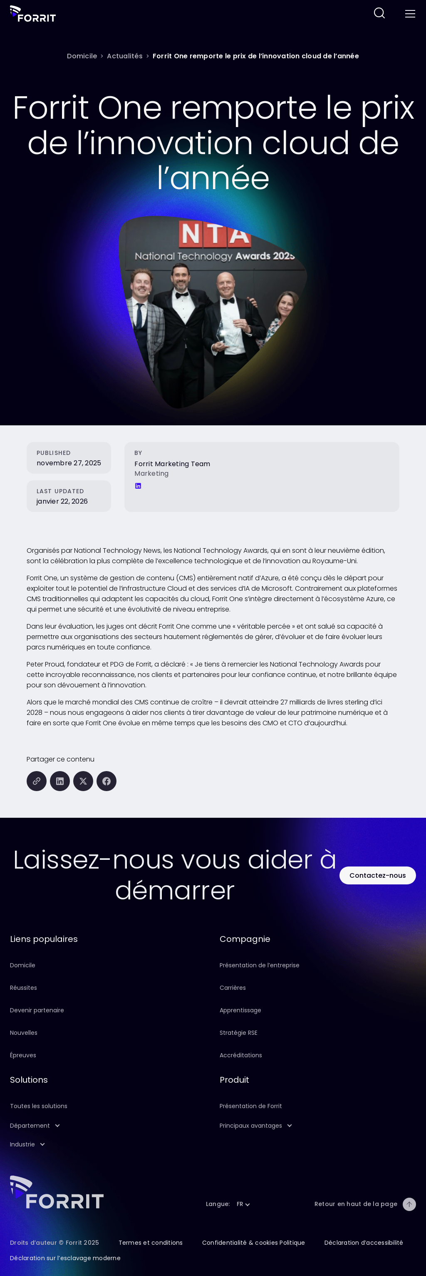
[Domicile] (82, 56)
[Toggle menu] (409, 13)
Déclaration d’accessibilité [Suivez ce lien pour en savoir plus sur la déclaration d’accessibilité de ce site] (364, 1243)
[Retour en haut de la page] (409, 1204)
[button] (108, 1125)
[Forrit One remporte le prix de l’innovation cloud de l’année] (256, 56)
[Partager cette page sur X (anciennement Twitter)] (83, 781)
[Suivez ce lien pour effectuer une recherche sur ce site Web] (379, 13)
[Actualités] (125, 56)
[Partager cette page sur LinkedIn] (60, 781)
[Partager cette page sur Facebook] (106, 781)
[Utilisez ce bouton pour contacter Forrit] (377, 875)
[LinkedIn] (138, 485)
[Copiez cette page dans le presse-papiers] (37, 781)
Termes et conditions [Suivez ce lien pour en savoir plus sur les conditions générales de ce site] (151, 1243)
